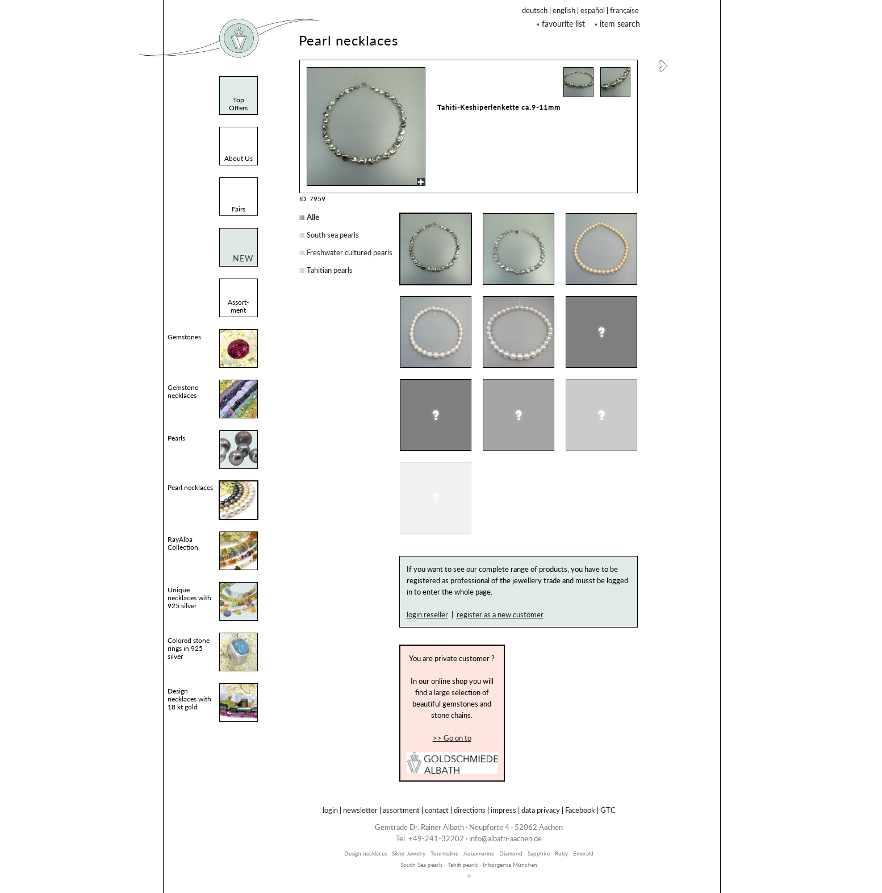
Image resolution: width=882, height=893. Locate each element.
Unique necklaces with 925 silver (189, 597)
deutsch (534, 10)
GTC (608, 810)
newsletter (360, 810)
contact (437, 810)
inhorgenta (469, 847)
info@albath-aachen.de (505, 838)
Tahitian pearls (330, 270)
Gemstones (184, 337)
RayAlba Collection (183, 543)
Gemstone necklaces (183, 391)
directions (470, 810)
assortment (401, 810)
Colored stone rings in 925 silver (189, 648)
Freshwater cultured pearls (349, 252)
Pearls (176, 438)
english (564, 10)
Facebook (580, 810)
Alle (313, 217)
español (592, 10)
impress (503, 810)
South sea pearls (333, 234)
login (330, 810)
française (624, 10)
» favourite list (560, 23)
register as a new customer (500, 614)
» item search (617, 23)
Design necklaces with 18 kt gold (189, 699)
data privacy (540, 810)
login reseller (427, 614)
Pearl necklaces (190, 487)
